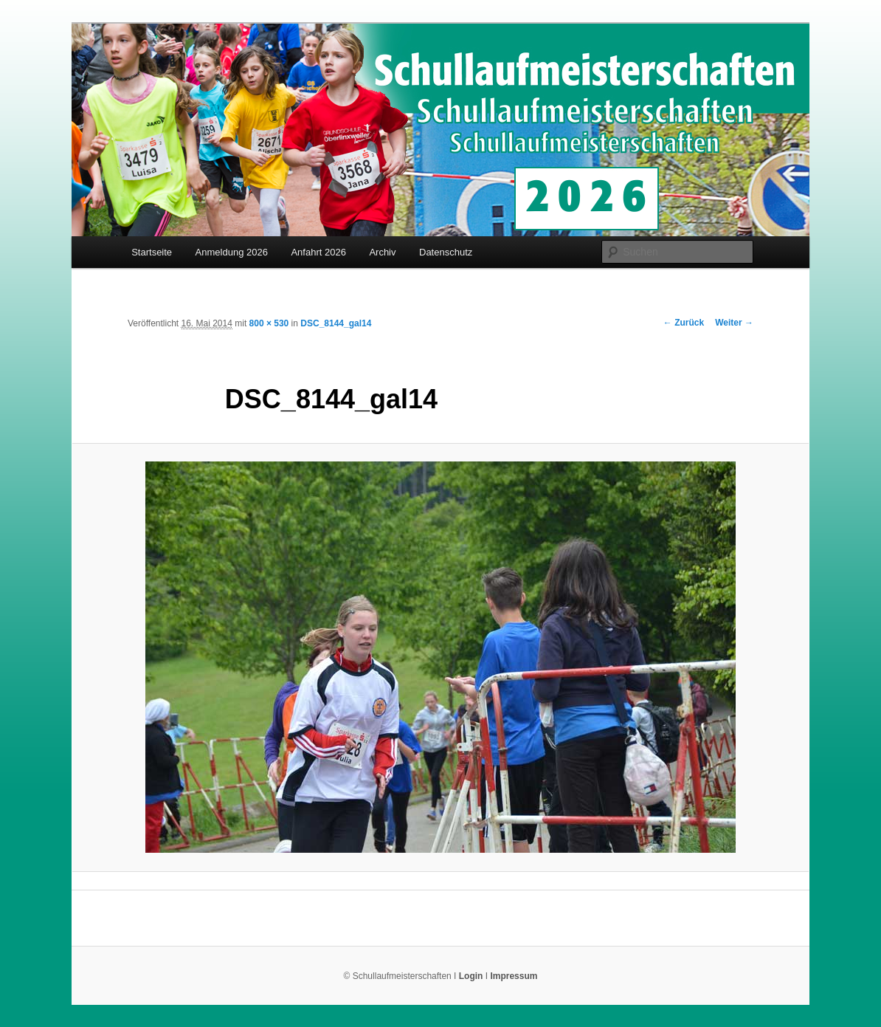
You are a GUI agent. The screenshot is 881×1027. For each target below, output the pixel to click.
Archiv (382, 252)
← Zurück (683, 322)
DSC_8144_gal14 (335, 323)
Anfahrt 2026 (318, 252)
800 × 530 (269, 323)
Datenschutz (445, 252)
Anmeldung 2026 (232, 252)
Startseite (151, 252)
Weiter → (734, 322)
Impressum (513, 976)
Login (471, 976)
